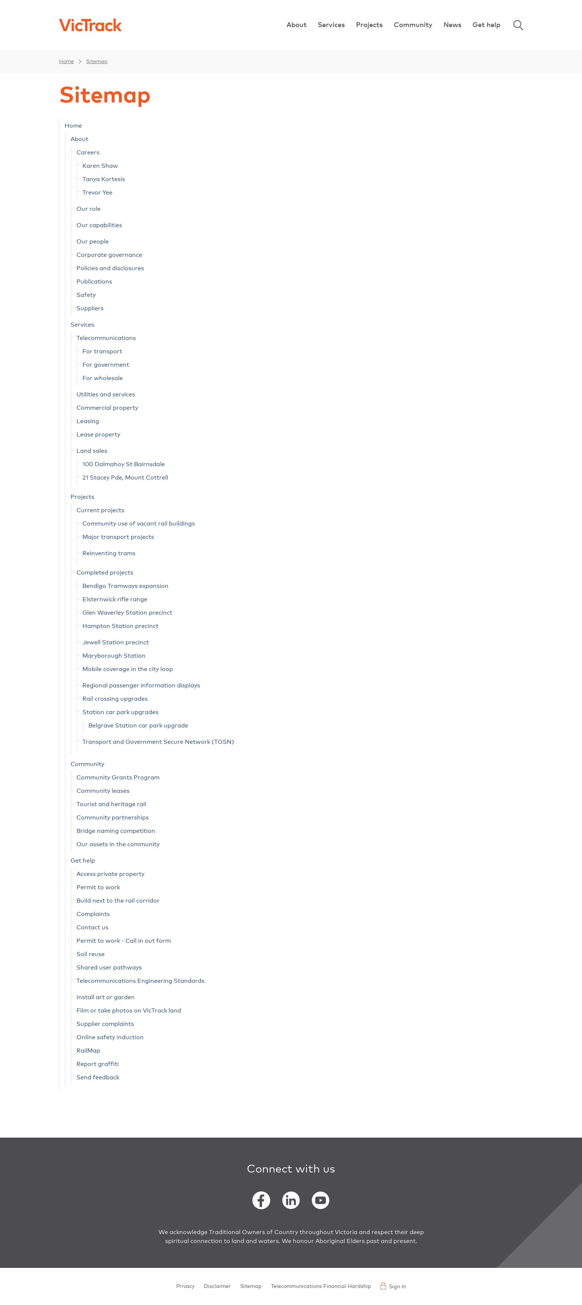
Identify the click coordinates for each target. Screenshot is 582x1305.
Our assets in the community (118, 844)
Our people (92, 242)
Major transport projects (118, 537)
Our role (88, 209)
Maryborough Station (114, 656)
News (452, 25)
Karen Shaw (100, 166)
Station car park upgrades (120, 712)
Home (66, 61)
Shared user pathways (109, 968)
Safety (86, 295)
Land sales (91, 451)
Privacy (185, 1286)
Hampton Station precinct (120, 626)
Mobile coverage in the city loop (127, 669)
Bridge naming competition (115, 831)
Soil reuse (90, 954)
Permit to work (98, 887)
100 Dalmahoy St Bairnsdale (123, 464)
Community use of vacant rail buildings (138, 524)
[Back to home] (90, 25)
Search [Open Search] (518, 25)
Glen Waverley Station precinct (127, 613)
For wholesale (102, 378)
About (297, 25)
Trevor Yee (97, 193)
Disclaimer (217, 1286)
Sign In (393, 1285)
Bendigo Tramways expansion (125, 586)
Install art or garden (105, 997)
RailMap (88, 1051)
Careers (87, 153)
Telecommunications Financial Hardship (321, 1286)
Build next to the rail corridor (118, 901)
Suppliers (90, 308)
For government (105, 365)
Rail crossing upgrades (115, 699)
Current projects (100, 510)
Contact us (92, 927)
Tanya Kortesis (103, 179)
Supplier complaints (105, 1024)
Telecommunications (106, 338)
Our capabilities (99, 225)
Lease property (98, 435)
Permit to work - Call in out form (123, 941)
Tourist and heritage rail (111, 804)
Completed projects (104, 573)
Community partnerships (112, 818)
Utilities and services (105, 395)
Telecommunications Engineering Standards (140, 981)
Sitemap (97, 61)
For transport (102, 351)
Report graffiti (97, 1064)
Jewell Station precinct (115, 642)
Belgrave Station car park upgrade (138, 726)
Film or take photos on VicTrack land (128, 1011)
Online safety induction (110, 1037)
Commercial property (107, 408)
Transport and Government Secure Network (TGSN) (158, 742)
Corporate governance (109, 255)
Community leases (103, 791)
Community (413, 25)
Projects (369, 25)
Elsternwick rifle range (114, 599)
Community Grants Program (118, 778)
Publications (94, 282)
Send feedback (97, 1077)
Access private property (110, 874)
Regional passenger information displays (141, 686)
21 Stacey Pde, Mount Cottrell (125, 478)
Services (331, 25)
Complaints (93, 914)
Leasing (87, 421)
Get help (486, 25)
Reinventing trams (108, 553)
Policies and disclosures (110, 268)
